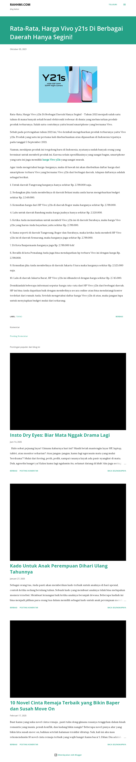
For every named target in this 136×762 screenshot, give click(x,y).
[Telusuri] (113, 4)
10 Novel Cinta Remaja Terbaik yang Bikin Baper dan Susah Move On (65, 706)
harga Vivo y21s (51, 159)
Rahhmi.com (20, 4)
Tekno (19, 316)
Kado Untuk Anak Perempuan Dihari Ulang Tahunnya (59, 569)
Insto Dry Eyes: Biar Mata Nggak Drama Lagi (60, 435)
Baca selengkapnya (117, 471)
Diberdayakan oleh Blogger (68, 755)
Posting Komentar (19, 336)
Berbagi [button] (119, 316)
